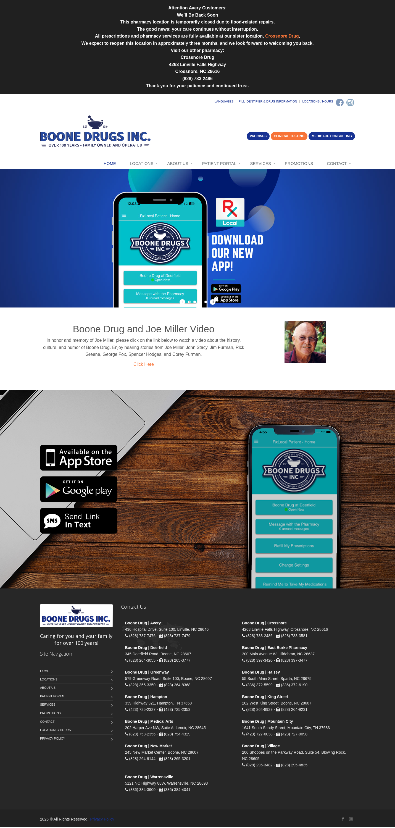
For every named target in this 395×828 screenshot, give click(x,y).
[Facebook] (340, 102)
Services (260, 163)
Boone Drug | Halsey (261, 673)
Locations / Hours (317, 101)
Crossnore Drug (282, 36)
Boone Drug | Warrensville (149, 778)
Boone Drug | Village (261, 747)
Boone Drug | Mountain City (267, 722)
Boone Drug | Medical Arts (149, 722)
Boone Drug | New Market (148, 747)
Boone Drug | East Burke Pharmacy (274, 648)
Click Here (143, 364)
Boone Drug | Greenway (147, 673)
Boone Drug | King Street (265, 698)
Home (110, 163)
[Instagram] (350, 102)
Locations (142, 163)
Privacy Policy (52, 739)
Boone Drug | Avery (143, 624)
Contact (337, 163)
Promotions (299, 163)
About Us (177, 163)
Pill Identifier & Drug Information (268, 101)
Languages (224, 101)
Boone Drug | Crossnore (264, 624)
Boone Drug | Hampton (146, 698)
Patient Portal (219, 163)
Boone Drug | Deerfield (146, 648)
